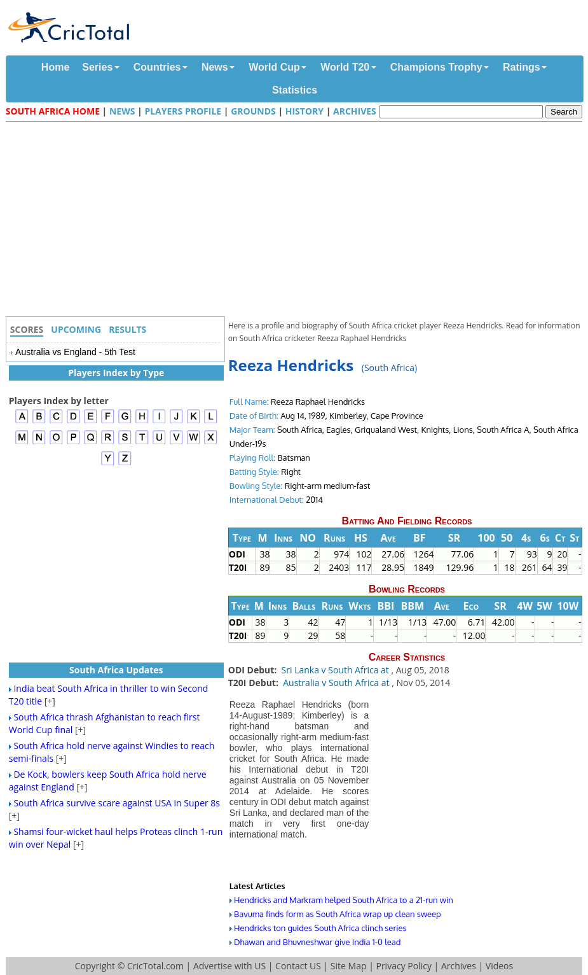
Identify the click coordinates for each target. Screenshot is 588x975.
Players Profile (182, 111)
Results (127, 329)
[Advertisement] (297, 221)
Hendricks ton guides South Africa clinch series (320, 928)
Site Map (349, 966)
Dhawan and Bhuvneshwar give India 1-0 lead (317, 942)
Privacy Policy (403, 966)
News (215, 67)
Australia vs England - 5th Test (75, 352)
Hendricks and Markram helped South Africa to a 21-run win (343, 900)
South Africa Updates (116, 670)
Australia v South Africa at (337, 683)
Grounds (253, 111)
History (304, 111)
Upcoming (76, 329)
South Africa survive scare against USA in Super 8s (116, 803)
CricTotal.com (155, 966)
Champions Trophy (436, 67)
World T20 (344, 67)
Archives (354, 111)
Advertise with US (229, 966)
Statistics (294, 90)
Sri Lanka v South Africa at (337, 670)
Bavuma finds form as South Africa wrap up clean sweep (337, 914)
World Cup (274, 67)
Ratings (521, 67)
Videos (499, 966)
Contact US (298, 966)
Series (97, 67)
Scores (27, 329)
